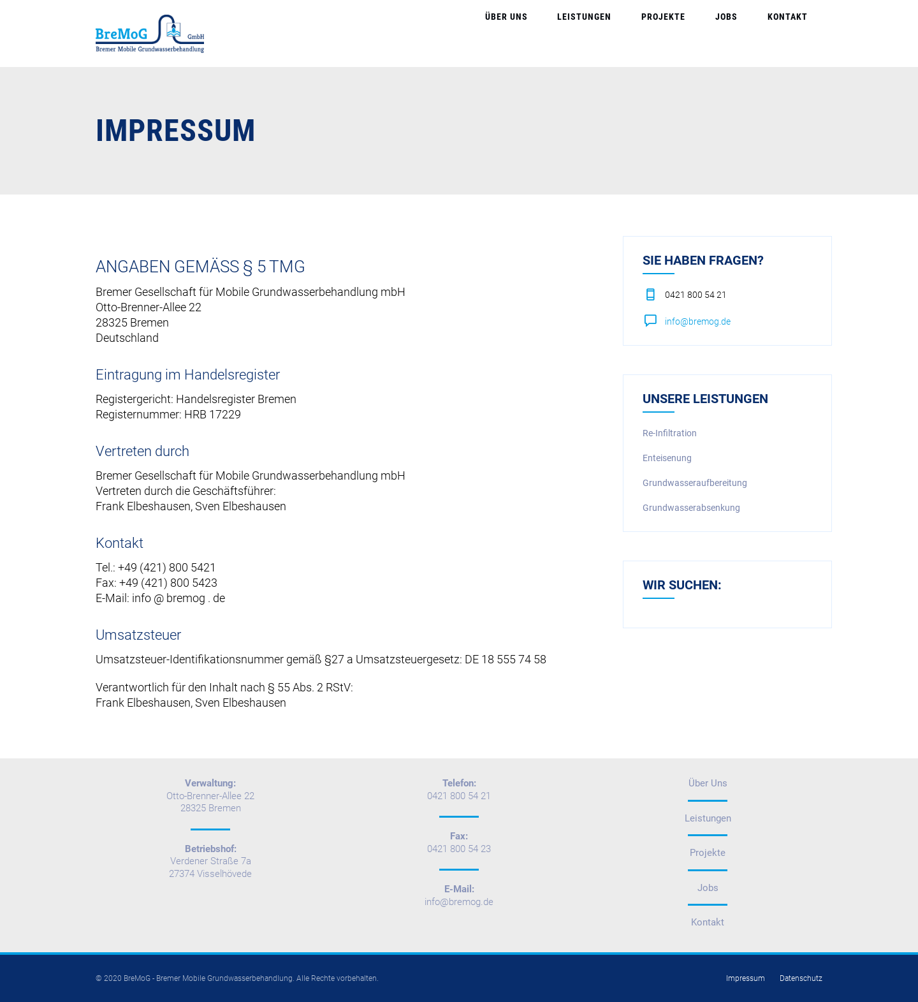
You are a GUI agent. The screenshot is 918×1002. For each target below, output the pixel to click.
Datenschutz (801, 978)
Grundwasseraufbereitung (695, 483)
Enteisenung (667, 458)
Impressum (745, 978)
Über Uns (588, 33)
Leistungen (649, 33)
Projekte (709, 33)
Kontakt (796, 33)
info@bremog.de (698, 321)
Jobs (754, 33)
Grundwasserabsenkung (691, 508)
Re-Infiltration (670, 433)
